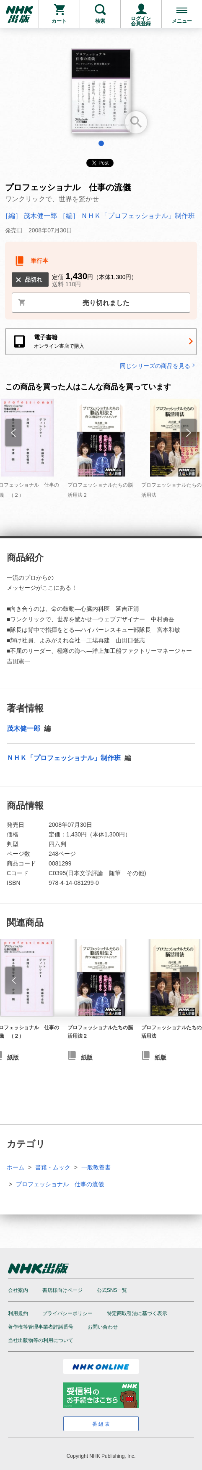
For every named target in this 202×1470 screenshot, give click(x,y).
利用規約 (18, 1313)
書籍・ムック (52, 1167)
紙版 (87, 1057)
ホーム (15, 1167)
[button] (13, 980)
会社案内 (18, 1290)
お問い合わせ (103, 1327)
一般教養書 (96, 1167)
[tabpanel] (101, 94)
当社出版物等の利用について (40, 1340)
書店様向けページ (62, 1290)
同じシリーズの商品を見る (158, 365)
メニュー (182, 21)
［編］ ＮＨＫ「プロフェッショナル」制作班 (127, 215)
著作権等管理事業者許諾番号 (40, 1327)
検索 (100, 21)
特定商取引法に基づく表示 (137, 1313)
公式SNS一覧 (112, 1290)
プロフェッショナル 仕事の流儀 (60, 1184)
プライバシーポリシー (67, 1313)
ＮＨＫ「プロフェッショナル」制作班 (64, 758)
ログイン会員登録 (141, 21)
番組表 (101, 1424)
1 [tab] (101, 143)
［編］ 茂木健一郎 (30, 215)
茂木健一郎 (24, 728)
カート (59, 21)
